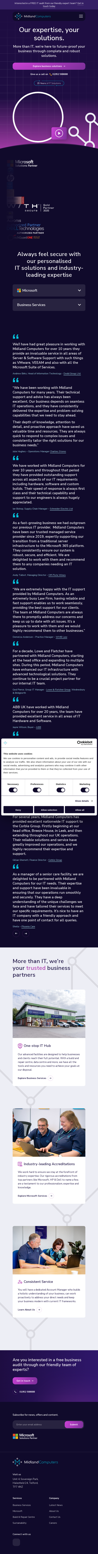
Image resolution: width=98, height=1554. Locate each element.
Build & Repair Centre (24, 1517)
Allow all (79, 810)
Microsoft (17, 1511)
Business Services (22, 1505)
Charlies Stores (58, 451)
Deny (18, 810)
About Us (54, 1511)
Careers (53, 1522)
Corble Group (55, 860)
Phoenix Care (28, 926)
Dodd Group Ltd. (72, 373)
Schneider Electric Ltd (61, 508)
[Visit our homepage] (35, 1462)
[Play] (59, 133)
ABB (38, 727)
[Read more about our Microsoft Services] (25, 1436)
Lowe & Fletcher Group (58, 689)
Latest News (56, 1505)
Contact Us (54, 1517)
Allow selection (49, 810)
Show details (82, 801)
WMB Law (61, 637)
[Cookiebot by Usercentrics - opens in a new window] (82, 743)
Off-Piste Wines (57, 575)
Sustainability (19, 1522)
